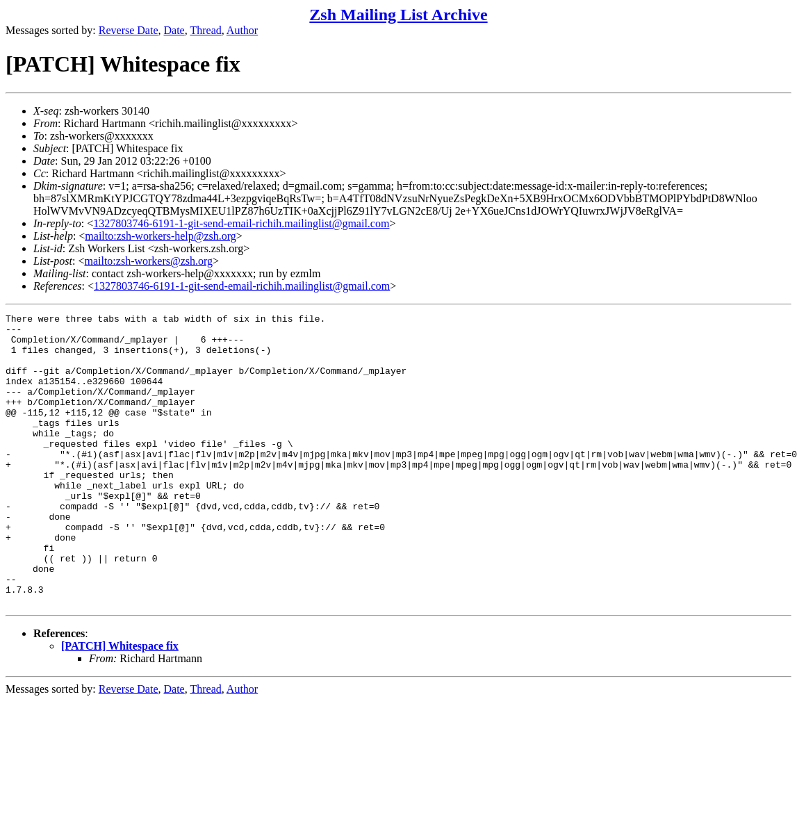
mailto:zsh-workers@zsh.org (148, 261)
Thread (205, 30)
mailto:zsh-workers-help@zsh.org (160, 236)
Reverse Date (128, 30)
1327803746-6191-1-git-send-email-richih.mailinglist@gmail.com (241, 223)
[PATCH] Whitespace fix (120, 704)
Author (242, 30)
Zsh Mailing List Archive (398, 15)
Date (174, 30)
